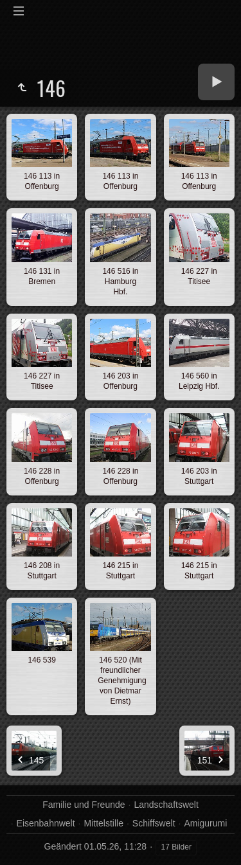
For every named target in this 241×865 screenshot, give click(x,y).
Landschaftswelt (166, 804)
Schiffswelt (153, 823)
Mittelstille (103, 823)
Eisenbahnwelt (46, 823)
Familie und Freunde (83, 804)
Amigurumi (205, 823)
